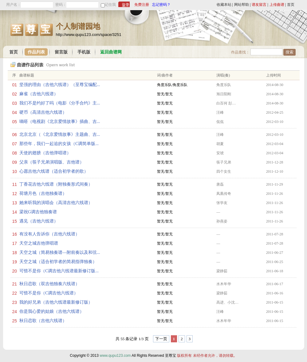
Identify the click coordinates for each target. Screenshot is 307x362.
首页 (290, 4)
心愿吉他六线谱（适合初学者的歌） (53, 171)
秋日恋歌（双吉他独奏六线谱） (49, 283)
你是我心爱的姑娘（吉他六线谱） (51, 311)
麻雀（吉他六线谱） (38, 94)
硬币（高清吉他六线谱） (43, 112)
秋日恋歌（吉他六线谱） (43, 320)
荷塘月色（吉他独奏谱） (43, 193)
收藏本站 (224, 4)
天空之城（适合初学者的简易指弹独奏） (58, 261)
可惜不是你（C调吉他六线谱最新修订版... (59, 271)
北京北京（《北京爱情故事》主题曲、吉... (59, 134)
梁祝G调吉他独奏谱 (38, 212)
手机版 (83, 52)
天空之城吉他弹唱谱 (38, 243)
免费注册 (141, 4)
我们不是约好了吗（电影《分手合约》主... (59, 103)
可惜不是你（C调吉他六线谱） (48, 293)
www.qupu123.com (115, 355)
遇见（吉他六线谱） (38, 221)
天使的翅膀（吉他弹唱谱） (45, 153)
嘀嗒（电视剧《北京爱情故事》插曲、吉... (59, 121)
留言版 (61, 52)
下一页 (161, 338)
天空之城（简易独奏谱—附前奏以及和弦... (59, 252)
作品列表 (36, 52)
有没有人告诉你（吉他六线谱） (49, 234)
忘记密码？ (161, 4)
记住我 (110, 4)
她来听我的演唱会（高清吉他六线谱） (55, 202)
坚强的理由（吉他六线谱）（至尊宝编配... (59, 84)
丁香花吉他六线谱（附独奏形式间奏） (55, 184)
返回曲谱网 (111, 52)
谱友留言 (259, 4)
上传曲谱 (277, 4)
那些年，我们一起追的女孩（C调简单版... (59, 143)
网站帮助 (241, 4)
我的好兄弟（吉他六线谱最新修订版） (55, 302)
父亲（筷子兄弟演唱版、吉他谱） (51, 162)
